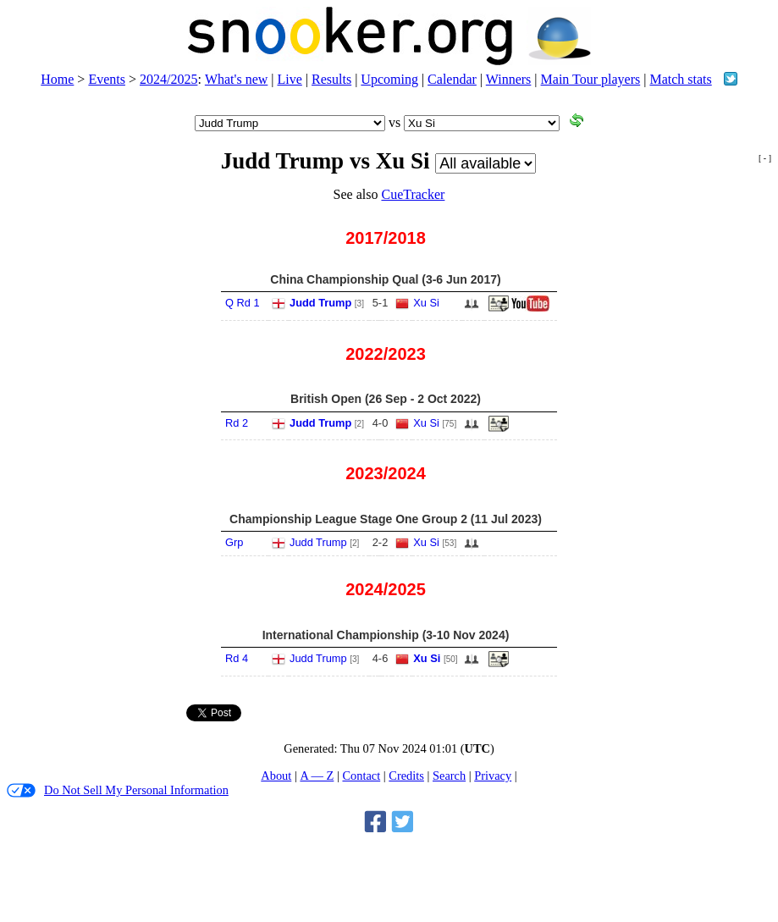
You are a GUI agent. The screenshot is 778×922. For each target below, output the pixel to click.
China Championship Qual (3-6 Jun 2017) (385, 279)
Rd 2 (236, 423)
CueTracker (412, 194)
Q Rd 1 (242, 302)
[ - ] (765, 158)
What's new (236, 79)
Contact (361, 775)
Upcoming (389, 79)
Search (449, 775)
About (276, 775)
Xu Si (426, 302)
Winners (509, 79)
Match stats (680, 79)
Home (57, 79)
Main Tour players (591, 79)
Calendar (452, 79)
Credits (406, 775)
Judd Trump (320, 302)
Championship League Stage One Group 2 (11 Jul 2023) (385, 519)
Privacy (492, 775)
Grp (234, 542)
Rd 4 (236, 658)
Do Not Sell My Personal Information (118, 790)
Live (290, 79)
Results (331, 79)
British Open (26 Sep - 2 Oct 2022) (385, 399)
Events (106, 79)
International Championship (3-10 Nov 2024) (386, 635)
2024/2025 (168, 79)
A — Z (317, 775)
